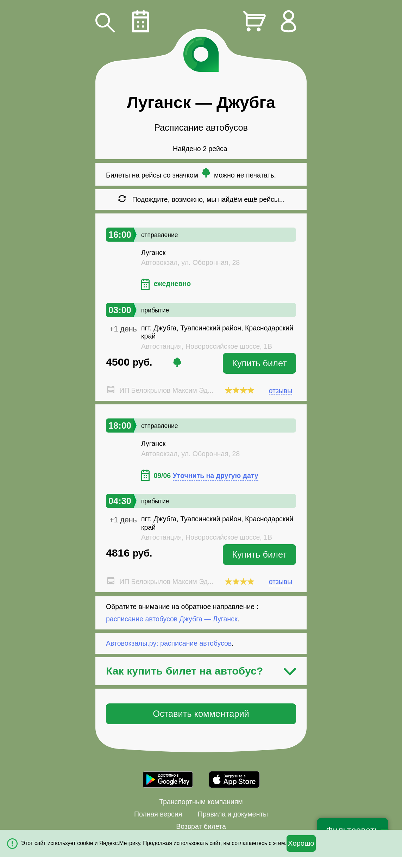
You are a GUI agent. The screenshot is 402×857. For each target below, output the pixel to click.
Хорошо (301, 843)
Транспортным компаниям (201, 802)
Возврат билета (201, 826)
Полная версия (158, 814)
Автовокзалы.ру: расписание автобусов (169, 643)
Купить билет (259, 363)
